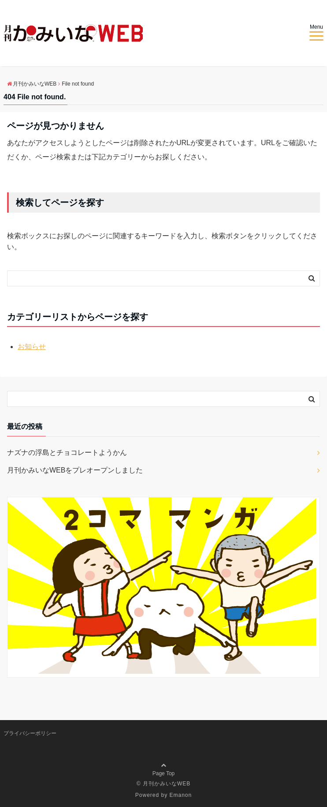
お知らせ (32, 346)
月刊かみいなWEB (166, 784)
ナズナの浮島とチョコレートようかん (67, 452)
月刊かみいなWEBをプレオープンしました (75, 470)
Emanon (181, 795)
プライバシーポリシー (30, 733)
